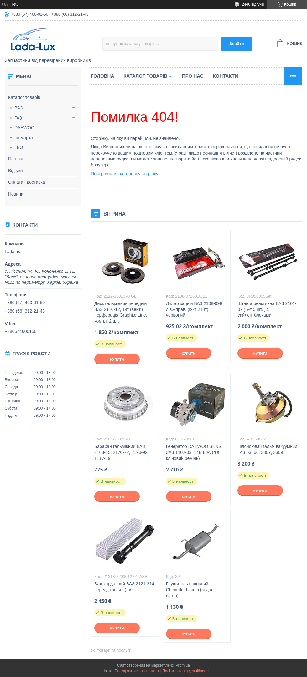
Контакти (225, 76)
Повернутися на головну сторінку (124, 173)
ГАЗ (18, 117)
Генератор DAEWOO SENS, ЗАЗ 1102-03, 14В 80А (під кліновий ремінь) (194, 452)
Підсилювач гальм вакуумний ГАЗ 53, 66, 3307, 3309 (267, 449)
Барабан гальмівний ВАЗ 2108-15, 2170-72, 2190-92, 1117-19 (121, 452)
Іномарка (23, 137)
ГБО (18, 147)
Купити (117, 359)
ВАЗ (18, 107)
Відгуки (15, 170)
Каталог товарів (24, 97)
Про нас (16, 158)
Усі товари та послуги (111, 650)
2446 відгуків (253, 4)
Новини (15, 193)
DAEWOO (24, 127)
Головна (102, 76)
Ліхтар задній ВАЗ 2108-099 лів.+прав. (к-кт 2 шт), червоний (194, 309)
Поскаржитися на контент (137, 671)
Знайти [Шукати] (236, 43)
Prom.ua (183, 665)
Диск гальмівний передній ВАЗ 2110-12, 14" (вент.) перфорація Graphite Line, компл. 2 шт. (120, 312)
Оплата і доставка (26, 182)
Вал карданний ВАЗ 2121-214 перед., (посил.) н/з (124, 586)
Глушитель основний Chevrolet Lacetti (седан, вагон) (190, 589)
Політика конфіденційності (185, 671)
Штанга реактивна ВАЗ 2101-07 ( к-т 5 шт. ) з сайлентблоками (266, 309)
